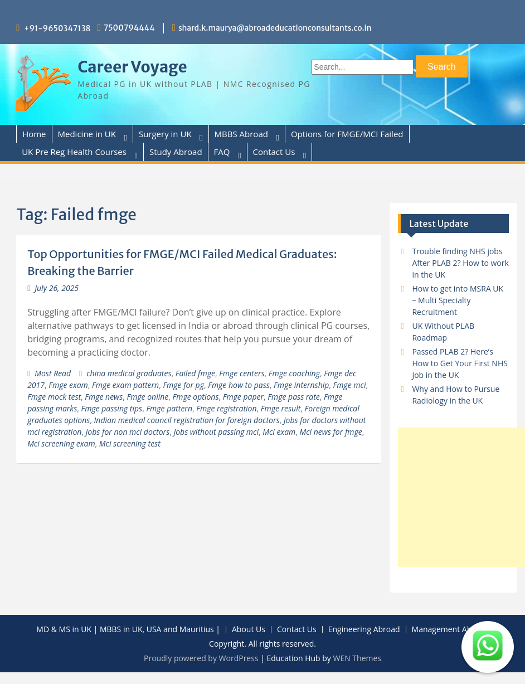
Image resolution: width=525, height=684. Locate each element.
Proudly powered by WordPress (201, 658)
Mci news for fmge (331, 431)
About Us (248, 629)
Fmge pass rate (294, 396)
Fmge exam (68, 385)
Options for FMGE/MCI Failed (347, 133)
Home (34, 133)
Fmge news (104, 396)
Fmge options (196, 396)
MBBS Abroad (241, 133)
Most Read (53, 373)
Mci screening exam (61, 443)
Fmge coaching (294, 373)
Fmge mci (349, 385)
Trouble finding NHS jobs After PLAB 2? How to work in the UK (460, 263)
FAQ (222, 151)
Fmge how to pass (239, 385)
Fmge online (147, 396)
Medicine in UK (87, 133)
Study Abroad (175, 151)
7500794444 (129, 28)
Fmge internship (301, 385)
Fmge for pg (183, 385)
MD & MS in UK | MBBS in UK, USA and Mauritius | (128, 629)
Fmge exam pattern (125, 385)
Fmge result (281, 408)
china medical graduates (128, 373)
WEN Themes (357, 658)
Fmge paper (243, 396)
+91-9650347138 (57, 28)
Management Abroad (450, 629)
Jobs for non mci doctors (128, 431)
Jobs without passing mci (216, 431)
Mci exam (278, 431)
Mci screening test (130, 443)
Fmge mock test (54, 396)
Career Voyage (132, 67)
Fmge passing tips (112, 408)
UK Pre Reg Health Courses (74, 151)
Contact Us (274, 151)
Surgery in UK (165, 133)
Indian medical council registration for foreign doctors (187, 420)
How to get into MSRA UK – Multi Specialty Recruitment (457, 300)
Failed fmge (195, 373)
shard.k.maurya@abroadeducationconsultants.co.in (275, 28)
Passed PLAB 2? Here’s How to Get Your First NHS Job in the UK (459, 363)
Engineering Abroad (364, 629)
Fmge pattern (169, 408)
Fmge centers (241, 373)
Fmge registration (226, 408)
